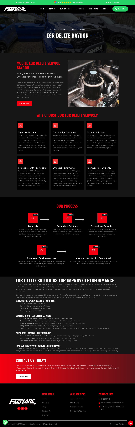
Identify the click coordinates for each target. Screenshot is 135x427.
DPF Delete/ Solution (78, 411)
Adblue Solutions (76, 399)
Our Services (66, 9)
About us (45, 403)
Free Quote (93, 9)
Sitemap (45, 415)
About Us (52, 9)
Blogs (44, 407)
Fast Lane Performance (58, 29)
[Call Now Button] (130, 423)
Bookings (80, 9)
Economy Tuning (76, 407)
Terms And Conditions (118, 424)
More (105, 9)
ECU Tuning (74, 403)
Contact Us (46, 411)
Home (42, 9)
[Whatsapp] (5, 422)
